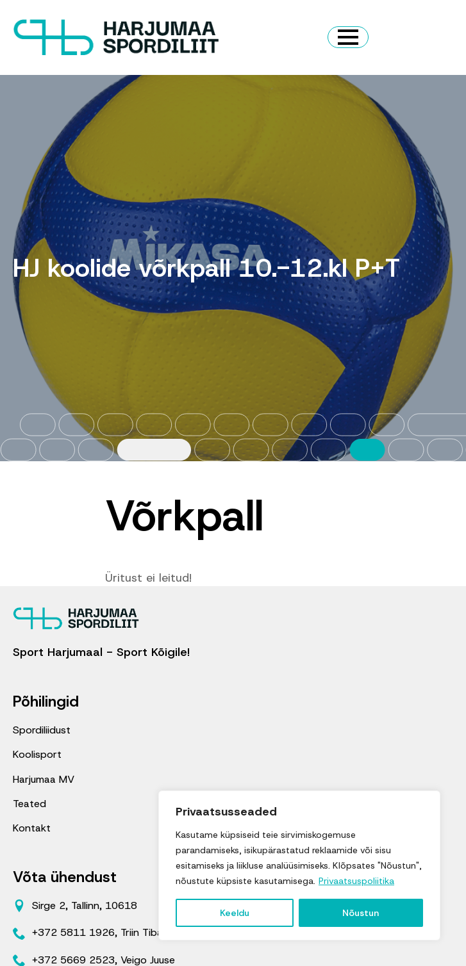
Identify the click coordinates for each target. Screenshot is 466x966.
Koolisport (37, 754)
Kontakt (32, 828)
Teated (29, 803)
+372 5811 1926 (73, 932)
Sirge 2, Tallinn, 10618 (84, 905)
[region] (299, 865)
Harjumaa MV (43, 779)
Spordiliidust (42, 730)
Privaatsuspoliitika (356, 881)
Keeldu (234, 913)
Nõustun (360, 913)
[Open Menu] (348, 37)
